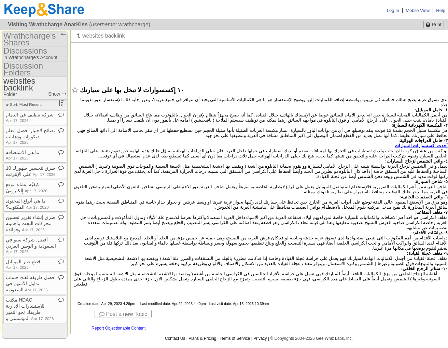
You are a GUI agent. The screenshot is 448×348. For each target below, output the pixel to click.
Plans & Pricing (202, 338)
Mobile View (418, 10)
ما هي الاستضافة (22, 155)
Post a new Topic (123, 314)
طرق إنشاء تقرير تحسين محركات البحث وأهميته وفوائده (30, 223)
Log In (393, 10)
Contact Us (175, 338)
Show (57, 94)
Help (440, 10)
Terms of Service (235, 338)
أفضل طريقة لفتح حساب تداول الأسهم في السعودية (31, 283)
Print (434, 24)
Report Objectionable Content (118, 328)
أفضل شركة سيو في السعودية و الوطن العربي (31, 245)
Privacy (260, 338)
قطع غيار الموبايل (23, 264)
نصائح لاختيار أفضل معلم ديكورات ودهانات (30, 136)
